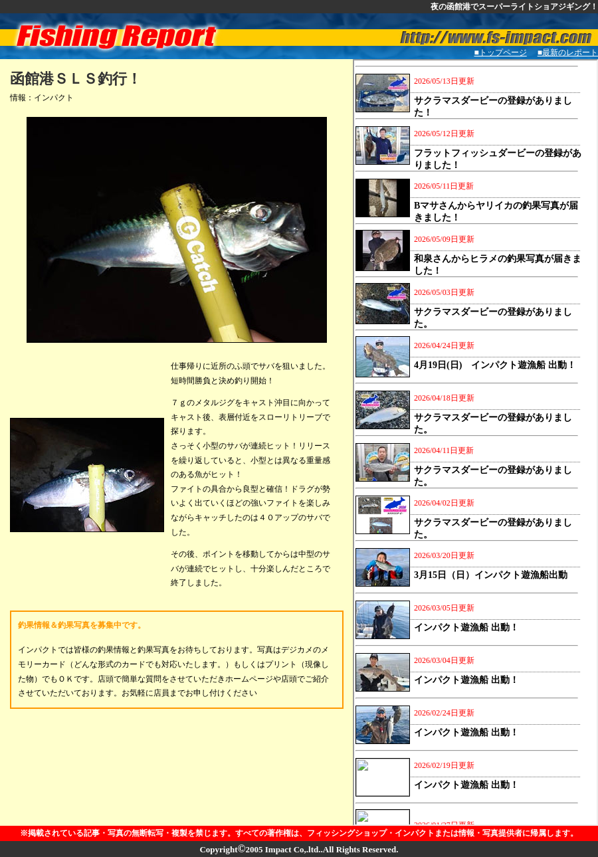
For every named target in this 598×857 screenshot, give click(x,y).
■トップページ (500, 52)
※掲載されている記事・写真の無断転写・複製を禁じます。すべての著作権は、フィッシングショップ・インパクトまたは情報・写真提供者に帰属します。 (299, 833)
